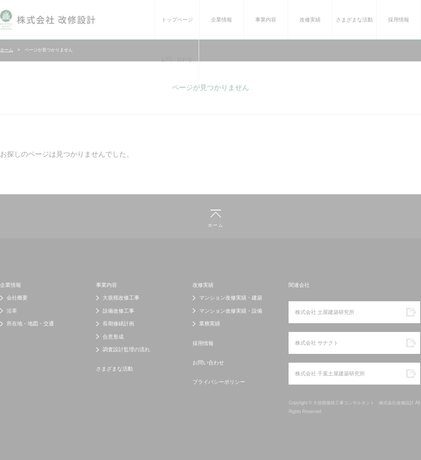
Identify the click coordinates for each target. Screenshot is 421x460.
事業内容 (265, 20)
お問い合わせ (177, 59)
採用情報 (398, 20)
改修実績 (310, 20)
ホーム (6, 49)
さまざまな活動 (354, 20)
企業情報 (221, 20)
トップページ (177, 20)
